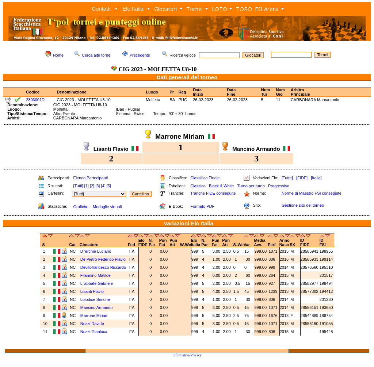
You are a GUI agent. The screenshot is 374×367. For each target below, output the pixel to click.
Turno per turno (250, 186)
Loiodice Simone (95, 299)
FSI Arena (267, 8)
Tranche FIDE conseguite (213, 193)
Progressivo (278, 186)
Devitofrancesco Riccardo (103, 267)
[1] (86, 186)
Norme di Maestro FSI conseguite (311, 193)
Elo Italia (133, 8)
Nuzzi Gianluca (93, 331)
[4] (103, 186)
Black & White (221, 186)
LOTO (219, 8)
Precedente (140, 55)
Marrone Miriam (94, 315)
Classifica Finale (205, 178)
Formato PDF (202, 206)
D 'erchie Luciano (95, 251)
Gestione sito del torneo (303, 205)
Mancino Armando (96, 307)
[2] (92, 186)
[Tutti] (78, 186)
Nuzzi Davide (92, 323)
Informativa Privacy (187, 355)
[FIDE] (302, 178)
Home (58, 55)
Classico (198, 186)
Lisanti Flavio (92, 291)
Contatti (101, 8)
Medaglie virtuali (107, 206)
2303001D (35, 100)
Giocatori (165, 8)
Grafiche (80, 206)
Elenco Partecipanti (90, 178)
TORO (244, 8)
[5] (109, 186)
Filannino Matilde (95, 275)
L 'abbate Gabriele (96, 283)
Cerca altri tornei (96, 55)
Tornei (194, 8)
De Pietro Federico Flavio (103, 259)
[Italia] (316, 178)
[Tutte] (287, 178)
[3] (97, 186)
